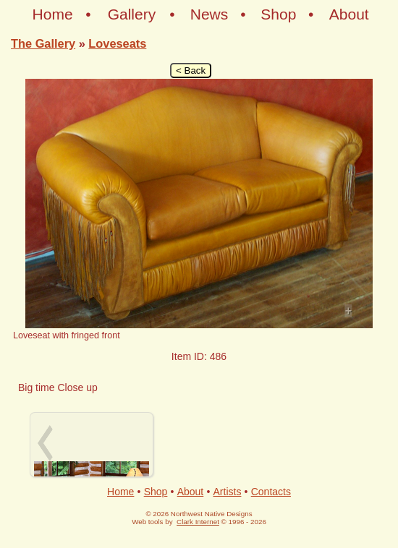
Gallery (132, 14)
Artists (227, 491)
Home (53, 14)
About (349, 14)
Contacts (271, 491)
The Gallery (43, 43)
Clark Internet (198, 522)
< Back (191, 70)
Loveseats (117, 43)
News (209, 14)
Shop (278, 14)
